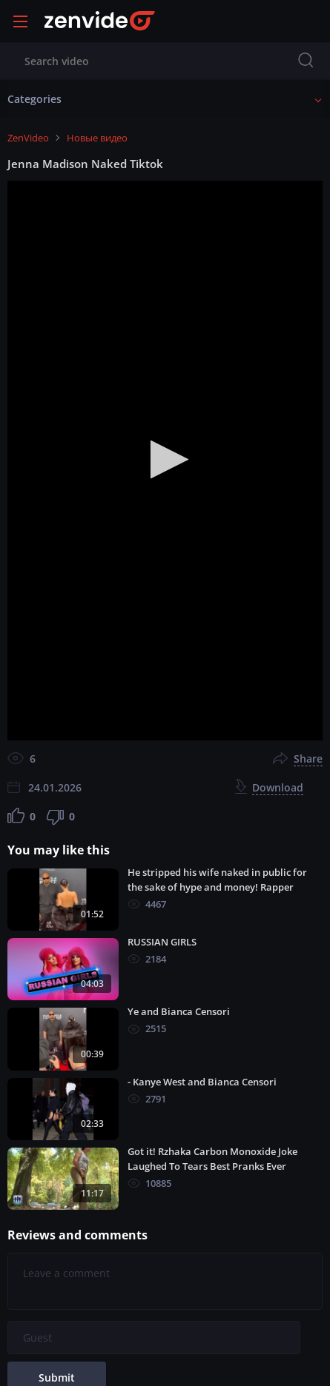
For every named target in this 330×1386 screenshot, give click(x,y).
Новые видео (97, 137)
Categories (34, 99)
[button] (165, 459)
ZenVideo (28, 137)
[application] (165, 460)
